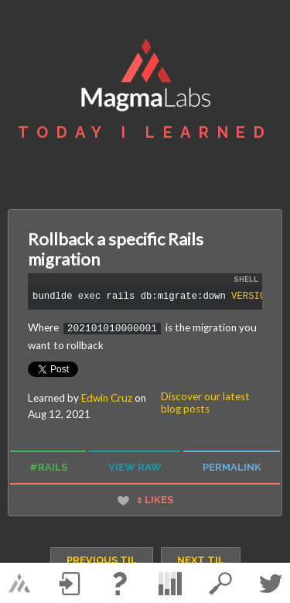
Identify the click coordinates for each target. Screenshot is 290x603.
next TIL (200, 559)
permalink (232, 466)
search (220, 583)
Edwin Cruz (106, 397)
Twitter (270, 583)
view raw (135, 466)
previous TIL (102, 559)
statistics (170, 583)
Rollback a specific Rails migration (115, 249)
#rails (48, 466)
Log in (69, 583)
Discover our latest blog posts (205, 401)
